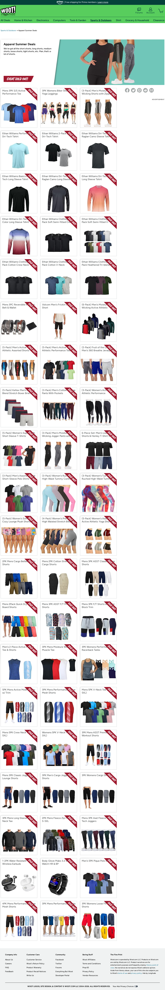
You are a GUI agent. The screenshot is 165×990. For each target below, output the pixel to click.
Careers (8, 964)
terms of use (122, 973)
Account (150, 11)
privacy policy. (136, 973)
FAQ (7, 967)
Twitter (59, 964)
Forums (139, 11)
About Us (9, 960)
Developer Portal (62, 975)
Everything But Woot (64, 971)
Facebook (60, 960)
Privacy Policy (88, 971)
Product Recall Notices (36, 971)
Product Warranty (34, 967)
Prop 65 (85, 967)
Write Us (30, 975)
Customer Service (34, 960)
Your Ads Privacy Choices (123, 986)
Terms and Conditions (91, 964)
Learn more (103, 2)
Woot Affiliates (88, 960)
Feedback (9, 971)
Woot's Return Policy (35, 964)
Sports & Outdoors (8, 30)
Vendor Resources (90, 975)
